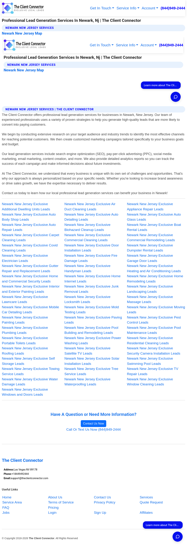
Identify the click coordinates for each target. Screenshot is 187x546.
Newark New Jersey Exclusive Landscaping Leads (150, 288)
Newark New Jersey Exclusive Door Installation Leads (91, 247)
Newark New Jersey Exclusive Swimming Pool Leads (150, 361)
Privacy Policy (104, 502)
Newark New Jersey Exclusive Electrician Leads (25, 258)
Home (7, 497)
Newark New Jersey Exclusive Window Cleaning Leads (150, 381)
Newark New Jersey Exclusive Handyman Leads (87, 268)
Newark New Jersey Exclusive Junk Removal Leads (91, 288)
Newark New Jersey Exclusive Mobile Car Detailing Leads (30, 309)
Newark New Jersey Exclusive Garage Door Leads (150, 258)
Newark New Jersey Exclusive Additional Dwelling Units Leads (26, 206)
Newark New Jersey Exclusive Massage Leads (150, 299)
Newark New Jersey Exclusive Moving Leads (156, 309)
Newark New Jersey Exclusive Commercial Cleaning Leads (87, 237)
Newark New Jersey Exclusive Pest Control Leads (154, 319)
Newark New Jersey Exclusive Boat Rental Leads (154, 227)
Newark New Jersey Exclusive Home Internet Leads (92, 278)
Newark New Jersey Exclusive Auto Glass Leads (154, 217)
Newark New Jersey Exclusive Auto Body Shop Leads (29, 217)
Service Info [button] (126, 8)
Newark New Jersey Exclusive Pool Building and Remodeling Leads (91, 330)
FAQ (5, 507)
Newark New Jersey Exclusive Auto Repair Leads (29, 227)
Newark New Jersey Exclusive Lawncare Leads (25, 299)
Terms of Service (61, 502)
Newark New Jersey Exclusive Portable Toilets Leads (25, 340)
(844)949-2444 (173, 8)
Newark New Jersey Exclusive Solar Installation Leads (91, 361)
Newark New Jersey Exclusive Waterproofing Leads (87, 381)
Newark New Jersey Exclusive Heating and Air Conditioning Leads (154, 268)
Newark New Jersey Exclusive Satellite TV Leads (87, 350)
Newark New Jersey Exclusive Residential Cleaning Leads (150, 340)
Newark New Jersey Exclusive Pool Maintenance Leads (154, 330)
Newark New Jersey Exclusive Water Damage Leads (30, 381)
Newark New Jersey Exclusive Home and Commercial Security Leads (30, 278)
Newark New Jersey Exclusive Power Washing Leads (92, 340)
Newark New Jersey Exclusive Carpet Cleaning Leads (30, 237)
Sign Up (100, 512)
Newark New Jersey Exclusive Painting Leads (25, 319)
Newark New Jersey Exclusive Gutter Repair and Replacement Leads (30, 268)
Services (146, 497)
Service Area (12, 502)
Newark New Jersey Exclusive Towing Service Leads (30, 371)
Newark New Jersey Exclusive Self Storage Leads (28, 361)
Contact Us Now (93, 423)
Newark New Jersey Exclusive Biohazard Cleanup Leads (87, 227)
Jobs (6, 512)
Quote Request (151, 502)
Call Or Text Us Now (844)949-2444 (93, 429)
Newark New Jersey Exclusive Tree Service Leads (91, 371)
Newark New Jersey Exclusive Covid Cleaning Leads (30, 247)
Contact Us (102, 497)
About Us (55, 497)
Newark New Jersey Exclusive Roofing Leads (25, 350)
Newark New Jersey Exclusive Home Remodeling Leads (155, 278)
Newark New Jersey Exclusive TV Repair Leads (152, 371)
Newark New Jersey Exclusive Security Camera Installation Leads (153, 350)
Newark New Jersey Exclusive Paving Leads (93, 319)
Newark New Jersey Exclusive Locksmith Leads (87, 299)
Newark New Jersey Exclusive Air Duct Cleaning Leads (89, 206)
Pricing (53, 507)
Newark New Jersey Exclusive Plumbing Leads (25, 330)
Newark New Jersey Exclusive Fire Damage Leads (90, 258)
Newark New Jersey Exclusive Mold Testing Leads (91, 309)
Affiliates (146, 512)
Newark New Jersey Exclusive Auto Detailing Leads (91, 217)
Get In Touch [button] (100, 8)
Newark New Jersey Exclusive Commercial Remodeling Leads (151, 237)
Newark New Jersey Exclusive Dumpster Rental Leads (150, 247)
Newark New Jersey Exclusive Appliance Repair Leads (150, 206)
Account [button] (148, 8)
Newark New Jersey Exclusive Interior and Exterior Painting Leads (30, 288)
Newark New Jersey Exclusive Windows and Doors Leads (25, 392)
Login (52, 512)
